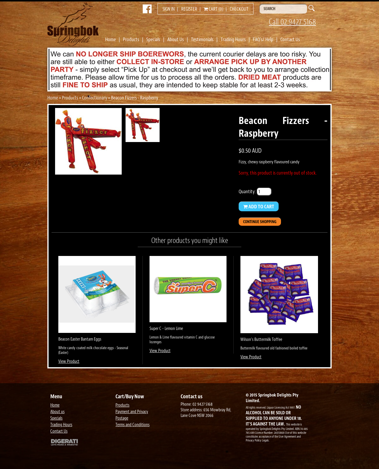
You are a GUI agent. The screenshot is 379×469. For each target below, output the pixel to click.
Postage (121, 418)
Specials (153, 39)
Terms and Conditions (132, 425)
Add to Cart (258, 206)
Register (189, 9)
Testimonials (202, 39)
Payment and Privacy (131, 412)
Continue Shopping (260, 221)
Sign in (169, 9)
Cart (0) (213, 9)
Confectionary (94, 97)
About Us (175, 39)
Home (110, 39)
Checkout (239, 9)
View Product (68, 361)
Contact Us (290, 39)
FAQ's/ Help (263, 39)
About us (57, 412)
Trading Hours (233, 39)
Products (131, 39)
